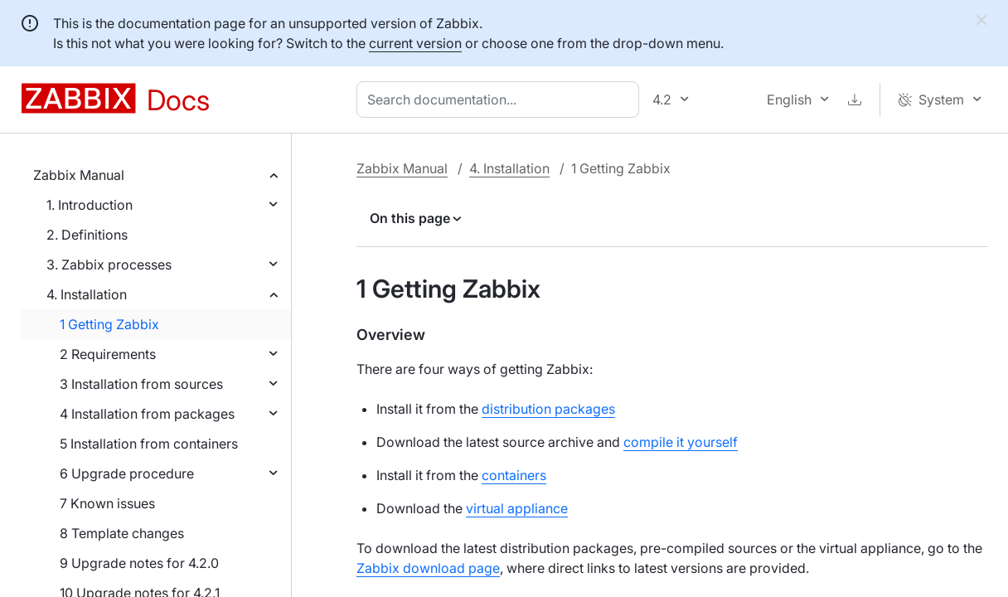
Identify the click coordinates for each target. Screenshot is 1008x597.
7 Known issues (107, 503)
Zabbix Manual (78, 175)
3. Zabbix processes (109, 264)
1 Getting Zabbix (109, 324)
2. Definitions (87, 234)
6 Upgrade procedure (127, 473)
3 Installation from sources (141, 384)
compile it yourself (680, 442)
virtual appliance (517, 508)
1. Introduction (89, 205)
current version (415, 43)
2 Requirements (108, 354)
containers (514, 475)
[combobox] (501, 99)
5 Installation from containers (149, 443)
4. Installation (86, 294)
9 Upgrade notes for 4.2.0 (139, 563)
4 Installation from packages (147, 413)
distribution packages (548, 408)
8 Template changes (122, 533)
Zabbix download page (428, 568)
